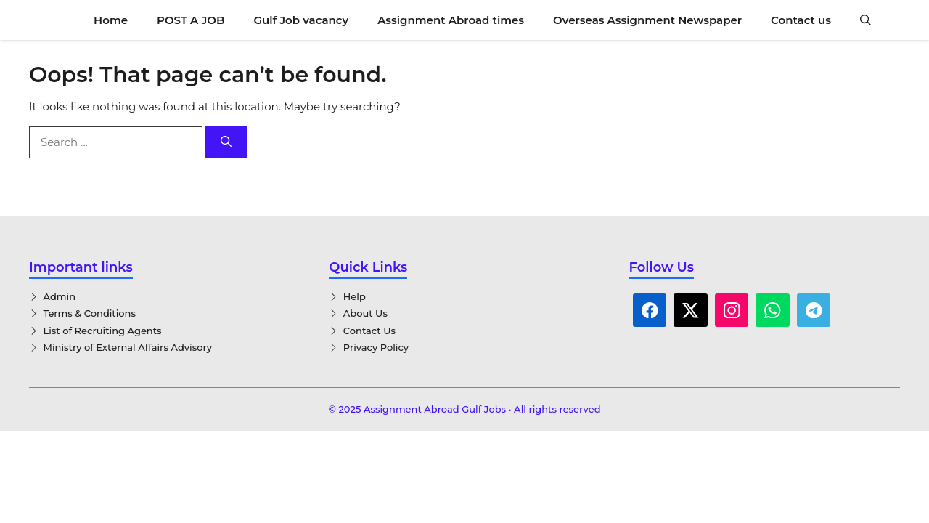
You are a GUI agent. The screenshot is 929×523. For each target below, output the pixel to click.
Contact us (801, 20)
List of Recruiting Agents (103, 330)
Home (111, 20)
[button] (865, 20)
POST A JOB (190, 20)
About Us (365, 313)
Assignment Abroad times (450, 20)
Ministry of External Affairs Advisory (128, 347)
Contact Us (369, 330)
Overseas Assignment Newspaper (647, 20)
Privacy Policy (376, 347)
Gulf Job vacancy (300, 20)
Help (354, 296)
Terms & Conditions (90, 313)
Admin (60, 296)
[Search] (226, 142)
